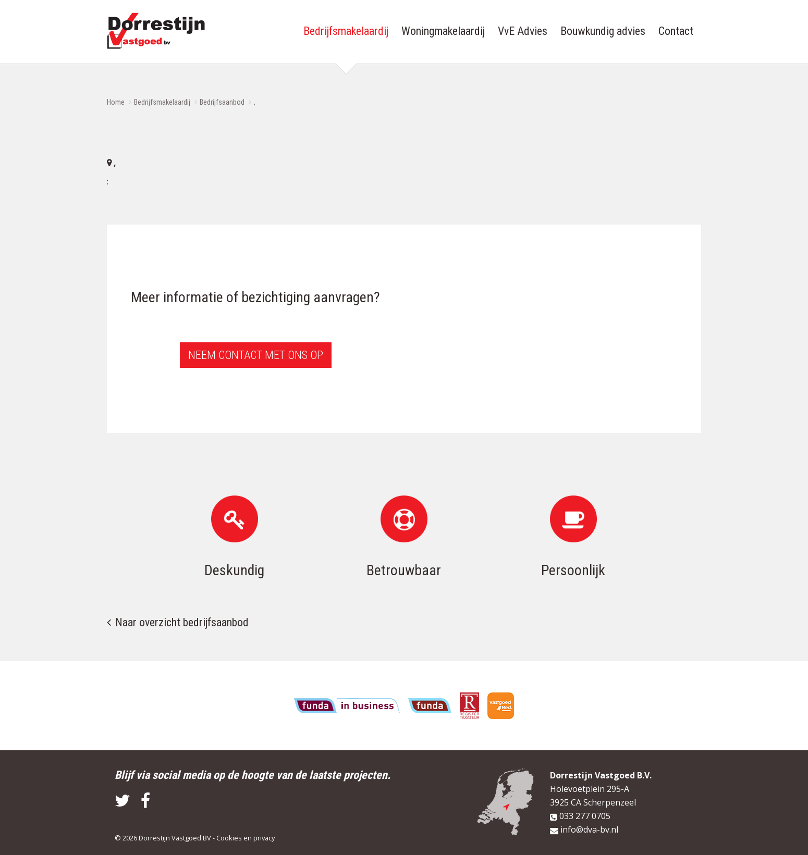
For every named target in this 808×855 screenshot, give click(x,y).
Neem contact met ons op (255, 355)
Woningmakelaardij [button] (443, 31)
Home (116, 102)
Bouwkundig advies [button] (602, 31)
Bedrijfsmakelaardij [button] (345, 31)
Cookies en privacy (245, 837)
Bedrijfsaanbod (222, 102)
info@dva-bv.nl (589, 829)
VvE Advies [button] (522, 31)
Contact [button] (675, 31)
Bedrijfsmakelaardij (162, 102)
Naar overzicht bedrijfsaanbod (182, 622)
